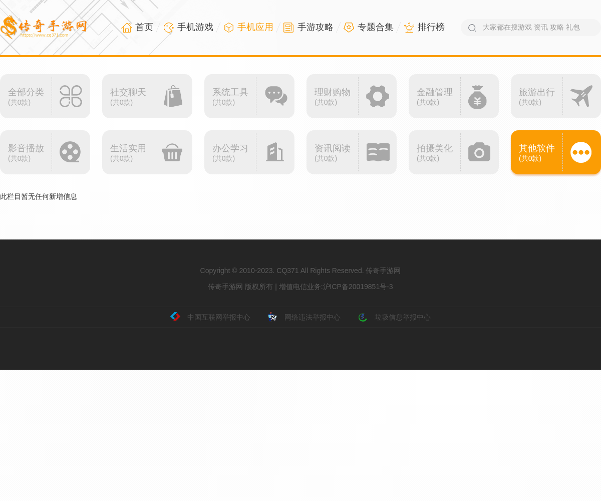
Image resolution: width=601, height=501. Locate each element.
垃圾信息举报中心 (394, 317)
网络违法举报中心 (304, 317)
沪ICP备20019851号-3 (358, 287)
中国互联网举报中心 (210, 317)
